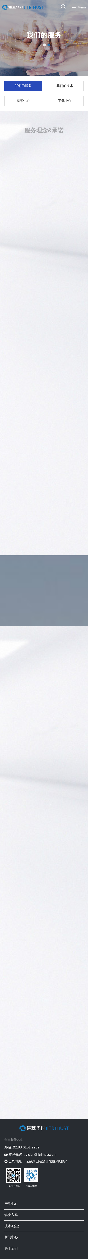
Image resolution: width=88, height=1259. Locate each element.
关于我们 (11, 1248)
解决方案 (11, 1215)
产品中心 (11, 1204)
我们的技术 (64, 86)
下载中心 (64, 101)
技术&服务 (12, 1226)
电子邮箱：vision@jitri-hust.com (32, 1154)
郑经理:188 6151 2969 (21, 1147)
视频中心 (23, 101)
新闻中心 (11, 1237)
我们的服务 (23, 86)
